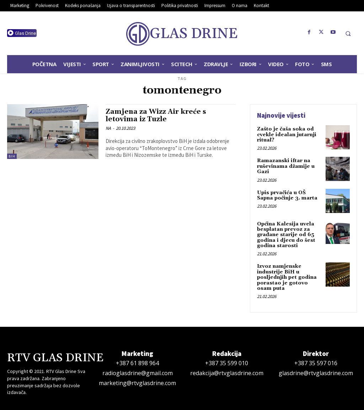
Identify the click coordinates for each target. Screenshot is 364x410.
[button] (348, 33)
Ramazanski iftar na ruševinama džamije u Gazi (286, 166)
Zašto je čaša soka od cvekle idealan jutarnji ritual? (286, 134)
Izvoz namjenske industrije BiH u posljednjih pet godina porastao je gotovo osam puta (287, 277)
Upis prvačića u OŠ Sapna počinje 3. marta (287, 195)
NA (108, 128)
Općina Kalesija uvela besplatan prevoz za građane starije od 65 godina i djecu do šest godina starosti (286, 235)
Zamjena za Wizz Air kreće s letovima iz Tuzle (156, 115)
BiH (12, 156)
